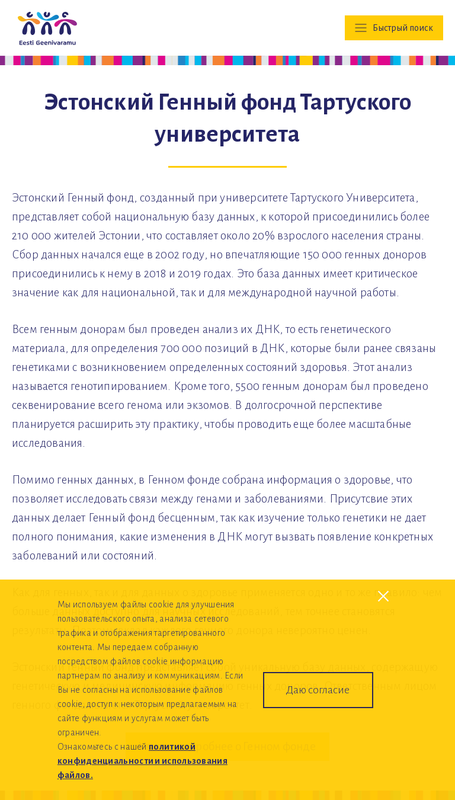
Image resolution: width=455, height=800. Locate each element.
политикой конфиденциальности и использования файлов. (142, 761)
